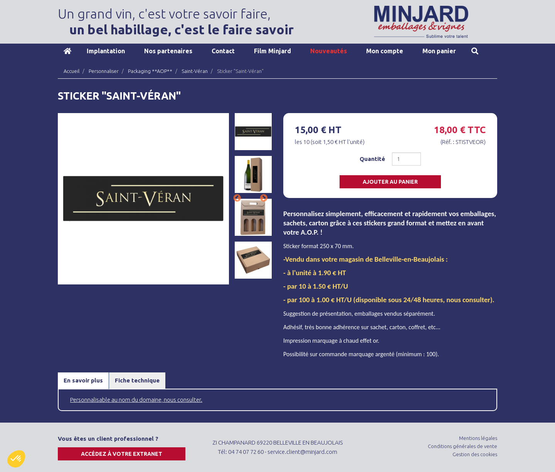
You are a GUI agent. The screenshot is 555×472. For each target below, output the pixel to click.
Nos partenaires (168, 50)
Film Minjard (272, 50)
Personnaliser (104, 71)
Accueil (67, 51)
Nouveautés (328, 50)
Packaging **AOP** (150, 71)
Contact (223, 50)
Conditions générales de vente (462, 446)
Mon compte (384, 50)
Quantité (372, 159)
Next (264, 198)
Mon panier (439, 50)
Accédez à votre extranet (121, 454)
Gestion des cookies (474, 454)
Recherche (475, 51)
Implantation (106, 50)
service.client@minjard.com (302, 451)
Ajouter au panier (390, 182)
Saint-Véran (195, 71)
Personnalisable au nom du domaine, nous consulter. (136, 399)
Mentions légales (478, 438)
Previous (237, 198)
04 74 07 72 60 (246, 451)
